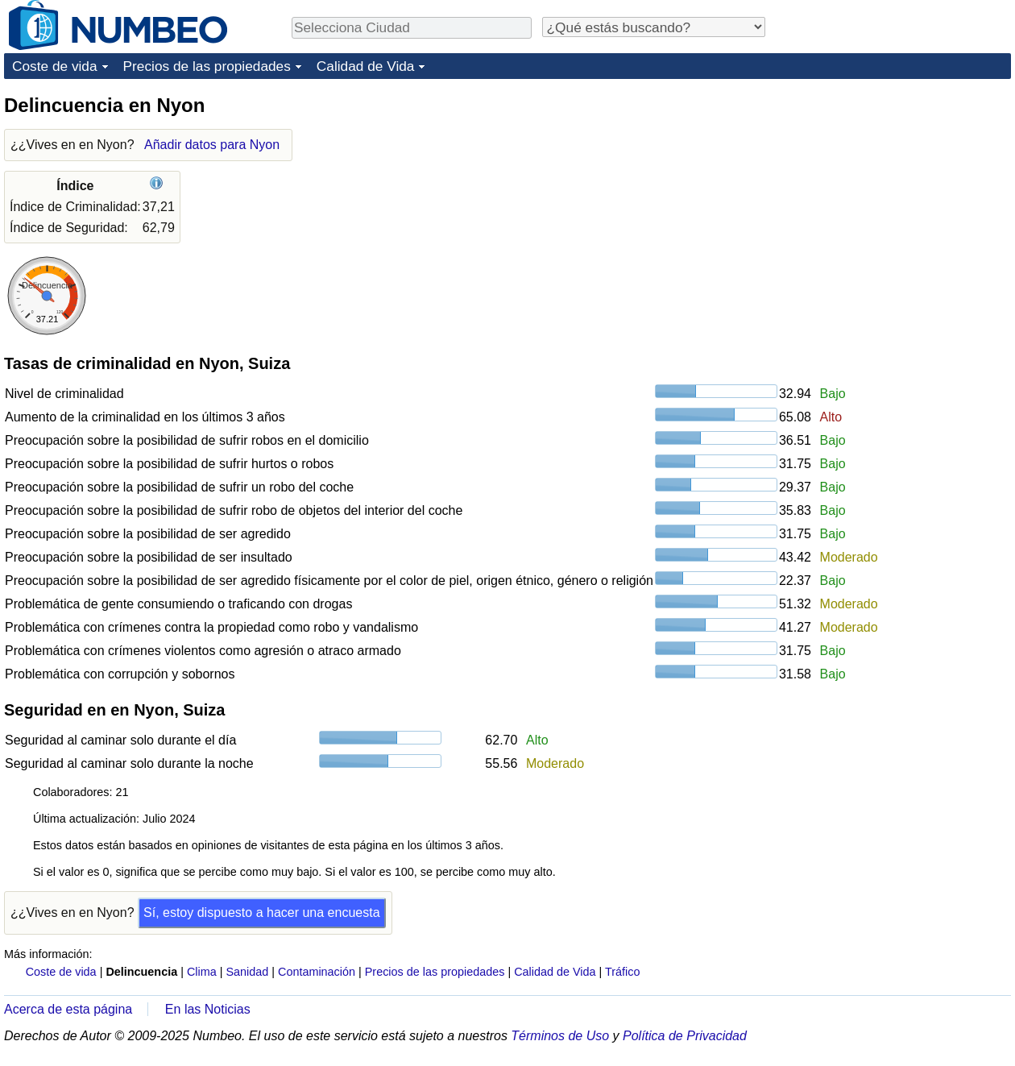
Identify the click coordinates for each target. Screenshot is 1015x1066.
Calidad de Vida (366, 66)
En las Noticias (208, 1009)
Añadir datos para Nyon (212, 144)
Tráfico (622, 971)
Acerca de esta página (68, 1009)
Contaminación (316, 971)
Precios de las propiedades (207, 66)
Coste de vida (54, 66)
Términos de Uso (560, 1036)
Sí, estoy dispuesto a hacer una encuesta (261, 912)
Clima (202, 971)
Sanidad (247, 971)
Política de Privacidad (685, 1036)
